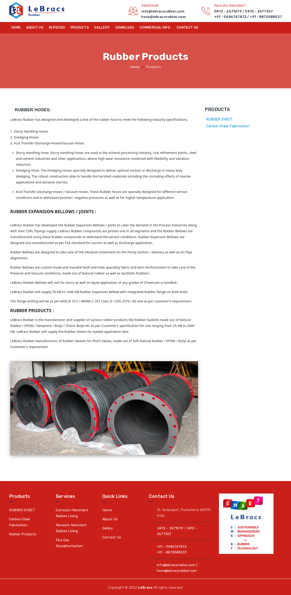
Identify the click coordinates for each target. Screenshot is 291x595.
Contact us (187, 28)
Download (124, 28)
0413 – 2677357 (259, 11)
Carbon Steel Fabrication (227, 126)
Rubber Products (22, 534)
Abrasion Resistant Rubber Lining (71, 528)
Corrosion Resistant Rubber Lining (72, 513)
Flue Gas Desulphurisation (69, 543)
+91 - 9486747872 (230, 17)
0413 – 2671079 (228, 11)
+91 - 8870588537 (266, 17)
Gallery (102, 28)
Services (57, 28)
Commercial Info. (155, 28)
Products (79, 28)
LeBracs (145, 587)
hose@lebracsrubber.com (163, 17)
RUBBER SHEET (219, 119)
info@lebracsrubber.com (162, 11)
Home (16, 28)
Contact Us (111, 537)
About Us (34, 28)
